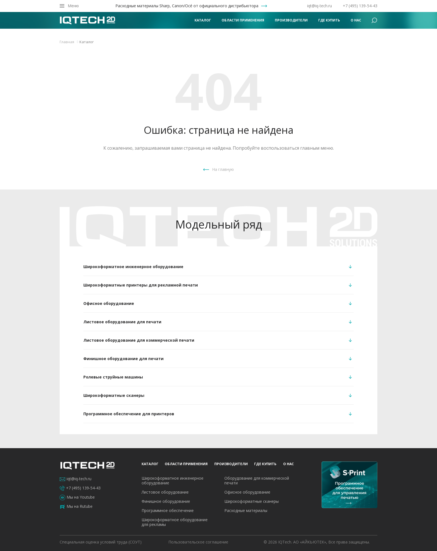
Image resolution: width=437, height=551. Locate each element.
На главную (223, 169)
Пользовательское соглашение (198, 542)
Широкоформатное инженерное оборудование (172, 480)
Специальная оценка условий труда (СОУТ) (101, 542)
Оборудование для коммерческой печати (256, 480)
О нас (356, 20)
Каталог (203, 20)
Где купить (329, 20)
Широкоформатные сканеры (251, 501)
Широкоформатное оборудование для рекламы (175, 522)
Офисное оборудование (247, 492)
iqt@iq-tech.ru (319, 5)
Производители (291, 20)
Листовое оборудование (165, 492)
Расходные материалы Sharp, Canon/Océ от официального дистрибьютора (186, 5)
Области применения (243, 20)
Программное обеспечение (168, 510)
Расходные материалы (245, 510)
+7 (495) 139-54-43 (360, 5)
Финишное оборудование (166, 501)
